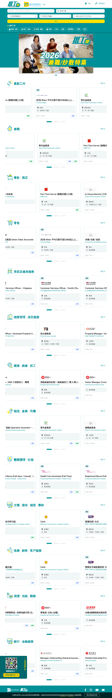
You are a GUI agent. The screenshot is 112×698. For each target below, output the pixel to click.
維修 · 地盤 (38, 29)
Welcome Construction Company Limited (55, 524)
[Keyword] (34, 11)
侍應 (48, 29)
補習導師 (70, 29)
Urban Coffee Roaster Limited (96, 197)
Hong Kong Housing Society (50, 385)
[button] (10, 11)
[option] (60, 103)
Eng (44, 4)
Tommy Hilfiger (46, 103)
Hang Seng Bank (91, 660)
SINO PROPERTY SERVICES (95, 336)
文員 (56, 29)
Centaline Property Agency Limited (97, 615)
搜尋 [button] (56, 21)
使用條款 (70, 695)
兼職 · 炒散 (13, 29)
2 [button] (56, 121)
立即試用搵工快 (11, 675)
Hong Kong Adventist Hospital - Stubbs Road (56, 479)
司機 (78, 29)
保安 (84, 29)
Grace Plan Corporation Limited (96, 103)
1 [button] (49, 121)
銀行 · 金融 (25, 29)
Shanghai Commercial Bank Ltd (51, 660)
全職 (77, 116)
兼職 (33, 116)
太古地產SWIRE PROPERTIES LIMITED (54, 291)
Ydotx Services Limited (48, 336)
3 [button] (62, 121)
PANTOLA (89, 148)
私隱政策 (63, 695)
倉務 (62, 29)
